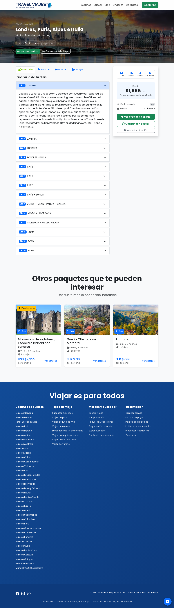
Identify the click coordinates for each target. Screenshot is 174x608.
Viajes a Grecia (23, 510)
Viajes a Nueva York (26, 479)
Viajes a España (24, 430)
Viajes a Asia (22, 448)
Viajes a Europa (24, 417)
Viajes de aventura (62, 426)
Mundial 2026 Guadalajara (29, 568)
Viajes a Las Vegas (25, 483)
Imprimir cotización (135, 130)
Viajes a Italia (22, 426)
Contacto (132, 5)
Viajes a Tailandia (25, 466)
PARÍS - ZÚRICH (31, 194)
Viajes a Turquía (24, 501)
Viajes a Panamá (24, 537)
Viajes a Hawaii (23, 492)
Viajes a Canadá (24, 412)
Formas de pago (134, 417)
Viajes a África (23, 435)
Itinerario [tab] (25, 69)
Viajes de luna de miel (63, 421)
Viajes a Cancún (24, 554)
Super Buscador (97, 430)
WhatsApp (150, 5)
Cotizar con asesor (135, 124)
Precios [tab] (44, 69)
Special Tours (96, 412)
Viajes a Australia (24, 444)
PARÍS (26, 166)
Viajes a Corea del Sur (27, 461)
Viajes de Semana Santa (65, 439)
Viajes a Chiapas (24, 559)
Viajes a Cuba (23, 545)
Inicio (19, 23)
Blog (107, 5)
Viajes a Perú (22, 523)
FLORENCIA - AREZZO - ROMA (39, 222)
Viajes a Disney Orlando (28, 488)
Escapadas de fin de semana (67, 430)
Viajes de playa (60, 417)
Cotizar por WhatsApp (55, 51)
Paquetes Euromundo (100, 426)
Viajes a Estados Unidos (28, 475)
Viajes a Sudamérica (26, 514)
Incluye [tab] (77, 69)
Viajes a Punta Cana (26, 550)
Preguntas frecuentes (137, 430)
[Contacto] (168, 602)
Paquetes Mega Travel (101, 421)
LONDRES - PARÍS (32, 157)
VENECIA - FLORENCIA (35, 213)
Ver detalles (50, 360)
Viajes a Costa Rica (26, 532)
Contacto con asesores (101, 435)
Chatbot (118, 5)
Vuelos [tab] (61, 69)
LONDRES (27, 85)
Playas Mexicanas (25, 563)
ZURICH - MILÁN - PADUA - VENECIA (42, 204)
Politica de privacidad (136, 421)
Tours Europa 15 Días (26, 421)
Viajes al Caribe (24, 541)
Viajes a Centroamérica (28, 528)
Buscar (98, 5)
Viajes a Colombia (25, 519)
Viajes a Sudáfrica (25, 439)
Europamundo (96, 417)
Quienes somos (133, 412)
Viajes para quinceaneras (65, 435)
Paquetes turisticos (62, 412)
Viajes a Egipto (23, 506)
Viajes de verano (61, 444)
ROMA (26, 232)
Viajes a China (23, 457)
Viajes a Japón (23, 452)
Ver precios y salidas (27, 51)
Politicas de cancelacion (138, 426)
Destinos (85, 5)
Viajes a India (22, 470)
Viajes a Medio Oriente (27, 497)
